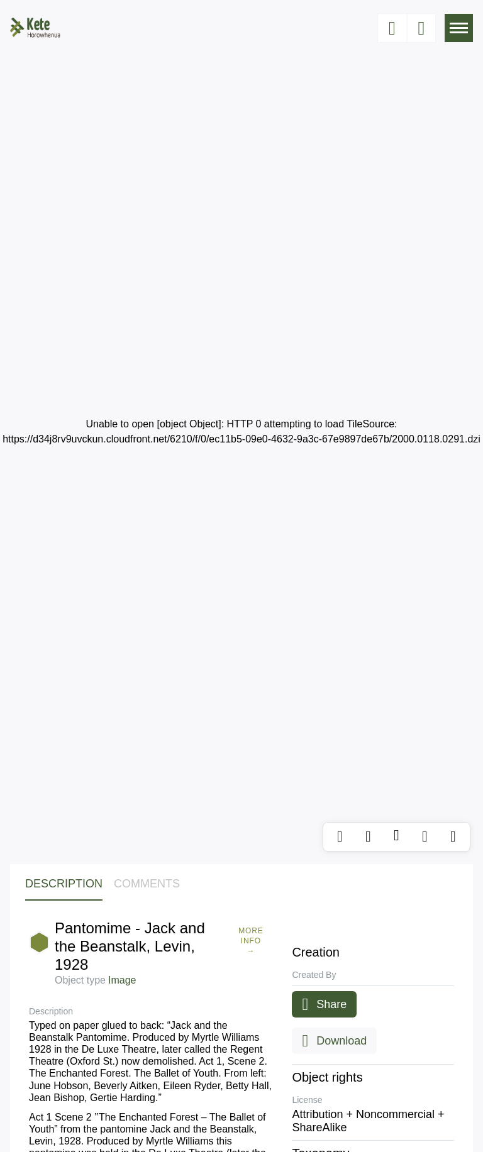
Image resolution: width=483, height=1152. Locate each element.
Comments (147, 883)
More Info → (251, 940)
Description (64, 883)
